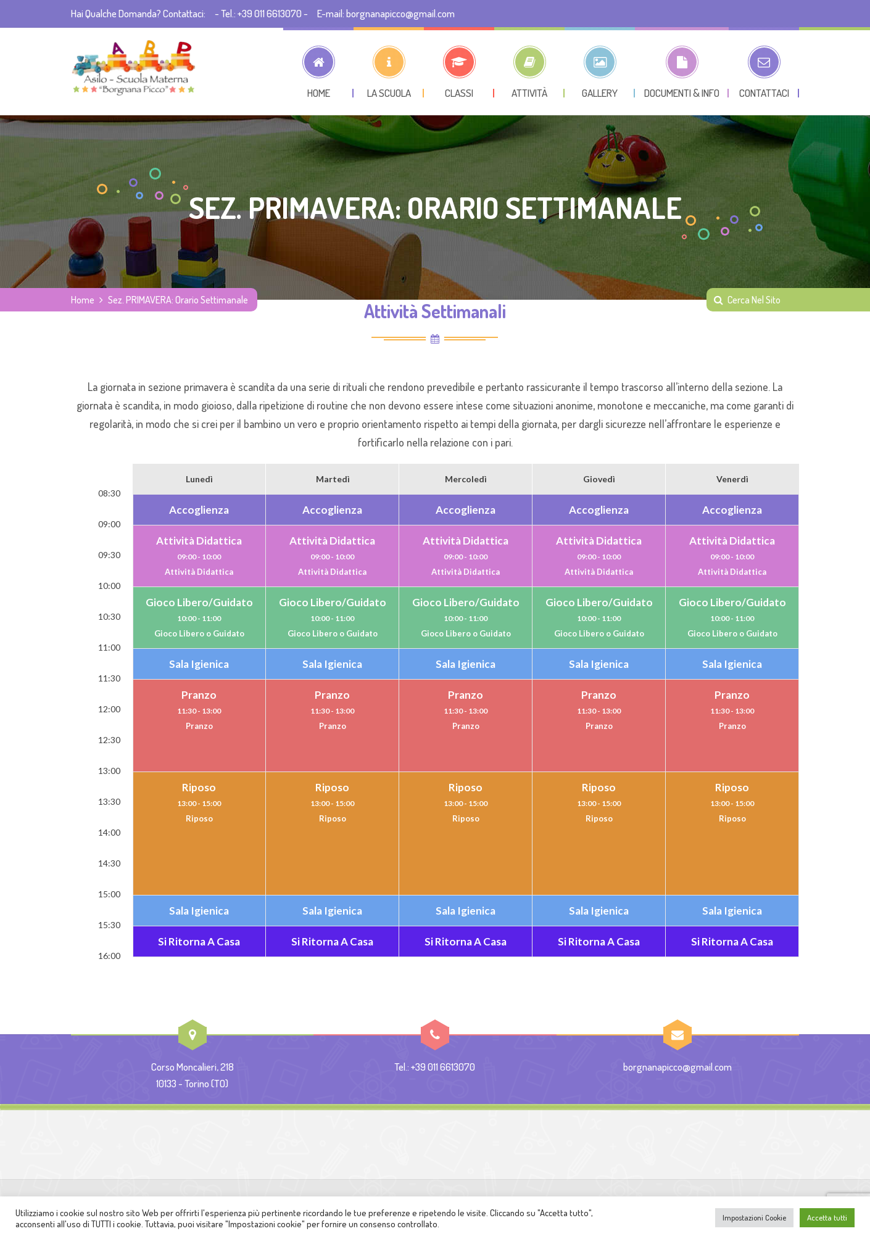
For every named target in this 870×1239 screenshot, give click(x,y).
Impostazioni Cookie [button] (754, 1217)
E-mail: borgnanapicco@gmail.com (386, 13)
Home (82, 300)
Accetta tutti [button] (827, 1217)
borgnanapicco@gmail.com (677, 1066)
